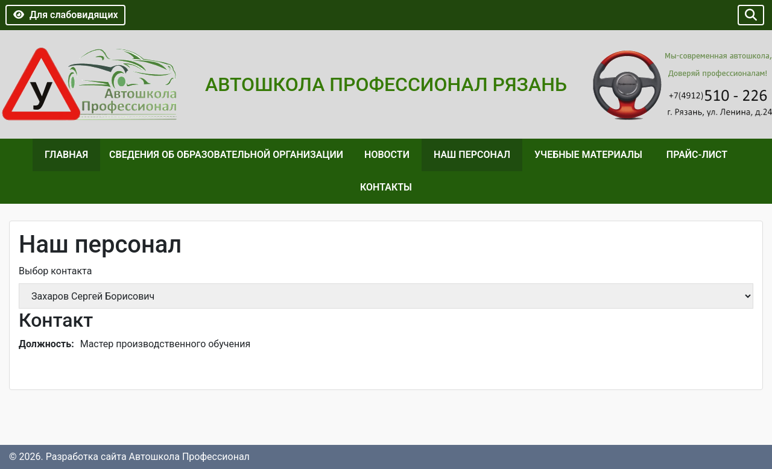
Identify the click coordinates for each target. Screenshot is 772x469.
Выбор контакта (55, 271)
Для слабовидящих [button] (65, 14)
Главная (66, 154)
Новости (387, 154)
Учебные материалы (588, 154)
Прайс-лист (696, 154)
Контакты (386, 187)
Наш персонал (472, 154)
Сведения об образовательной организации (226, 154)
